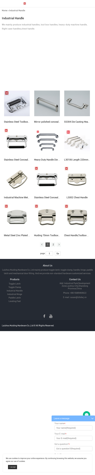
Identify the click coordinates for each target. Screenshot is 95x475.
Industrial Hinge (14, 294)
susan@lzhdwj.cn (78, 297)
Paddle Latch (15, 298)
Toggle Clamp (14, 287)
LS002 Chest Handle (77, 197)
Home (4, 10)
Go (58, 253)
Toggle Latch (15, 284)
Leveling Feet (15, 301)
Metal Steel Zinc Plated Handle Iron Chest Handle (29, 235)
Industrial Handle (17, 10)
